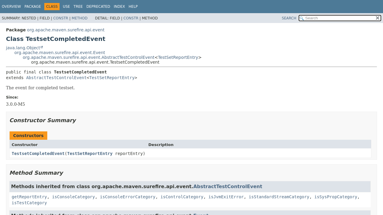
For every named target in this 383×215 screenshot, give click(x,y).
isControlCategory (181, 196)
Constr (60, 18)
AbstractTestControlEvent (56, 77)
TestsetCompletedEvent (38, 153)
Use (66, 6)
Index (119, 6)
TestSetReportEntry (178, 57)
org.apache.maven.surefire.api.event (65, 29)
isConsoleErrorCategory (127, 196)
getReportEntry (29, 196)
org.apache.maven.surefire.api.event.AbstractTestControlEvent (88, 57)
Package (33, 6)
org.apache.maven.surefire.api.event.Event (59, 52)
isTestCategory (29, 202)
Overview (11, 6)
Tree (78, 6)
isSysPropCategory (335, 196)
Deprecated (98, 6)
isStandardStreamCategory (279, 196)
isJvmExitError (226, 196)
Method (80, 18)
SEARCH (289, 18)
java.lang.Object (23, 47)
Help (133, 6)
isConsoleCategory (73, 196)
